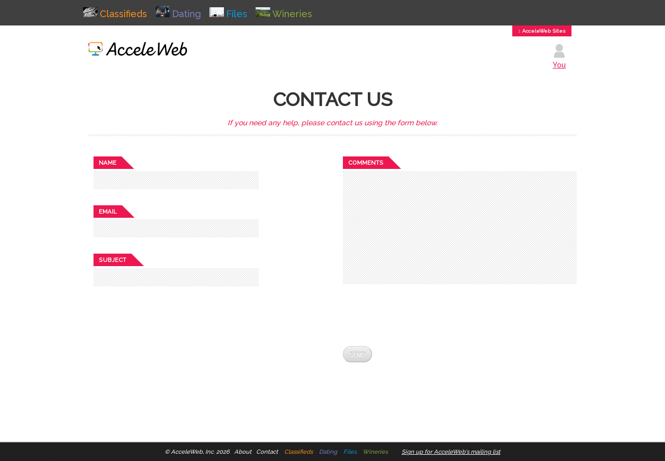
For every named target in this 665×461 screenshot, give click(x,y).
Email (108, 211)
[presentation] (422, 315)
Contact (267, 451)
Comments (365, 162)
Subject (112, 260)
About (242, 451)
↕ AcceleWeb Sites (542, 31)
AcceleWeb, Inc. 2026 (200, 451)
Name (107, 162)
